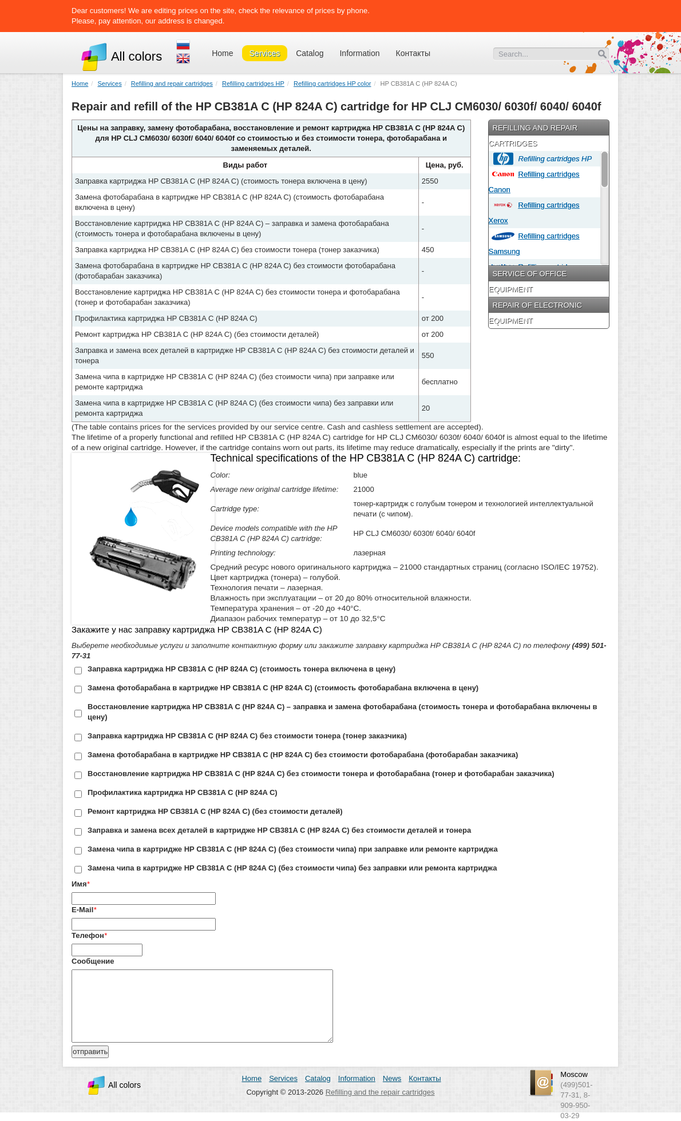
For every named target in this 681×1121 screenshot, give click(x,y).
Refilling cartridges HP (253, 83)
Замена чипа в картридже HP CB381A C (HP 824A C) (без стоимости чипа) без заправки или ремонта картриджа (292, 868)
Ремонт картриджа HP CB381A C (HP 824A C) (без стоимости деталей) (215, 811)
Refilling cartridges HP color (332, 83)
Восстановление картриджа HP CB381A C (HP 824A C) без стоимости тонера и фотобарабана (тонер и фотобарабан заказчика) (321, 773)
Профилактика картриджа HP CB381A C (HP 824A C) (183, 792)
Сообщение (93, 961)
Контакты (413, 53)
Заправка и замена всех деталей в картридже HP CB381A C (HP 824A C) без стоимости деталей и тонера (279, 830)
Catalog (309, 53)
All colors (121, 56)
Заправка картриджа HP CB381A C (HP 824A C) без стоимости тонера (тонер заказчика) (247, 736)
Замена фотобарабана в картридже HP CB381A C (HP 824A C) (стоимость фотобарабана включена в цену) (283, 687)
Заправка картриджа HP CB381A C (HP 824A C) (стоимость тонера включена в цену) (241, 669)
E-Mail (82, 909)
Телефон (88, 935)
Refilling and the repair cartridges (380, 1092)
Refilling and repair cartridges (172, 83)
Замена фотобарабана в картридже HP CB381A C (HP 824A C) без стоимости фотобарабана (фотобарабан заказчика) (303, 754)
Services (265, 53)
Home (222, 53)
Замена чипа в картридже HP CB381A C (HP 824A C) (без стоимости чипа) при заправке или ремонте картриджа (293, 849)
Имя (79, 884)
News (392, 1078)
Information (359, 53)
